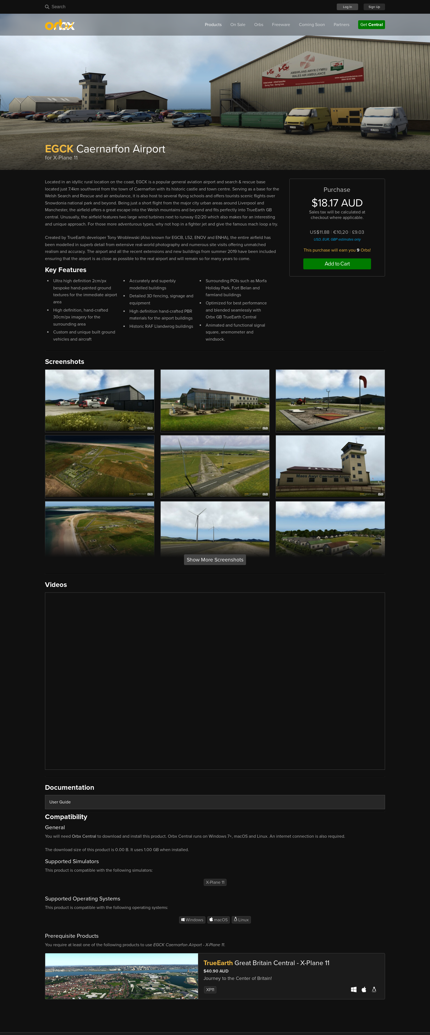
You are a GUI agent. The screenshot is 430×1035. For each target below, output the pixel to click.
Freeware (281, 24)
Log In (347, 7)
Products (213, 24)
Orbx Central (84, 836)
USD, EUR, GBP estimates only (337, 239)
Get (371, 24)
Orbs (258, 24)
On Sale (237, 24)
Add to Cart (337, 264)
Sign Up (374, 7)
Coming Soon (312, 24)
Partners (341, 24)
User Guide (60, 802)
